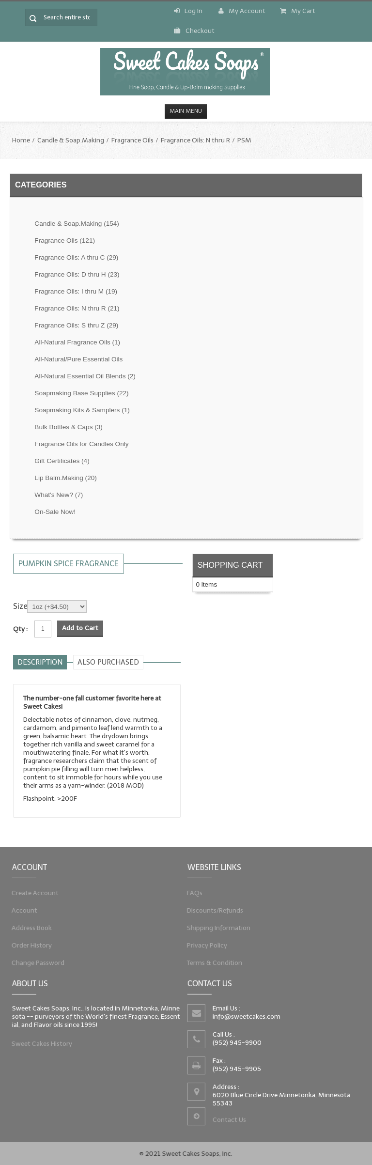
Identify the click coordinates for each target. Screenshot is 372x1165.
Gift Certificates (61, 461)
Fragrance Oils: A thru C (76, 257)
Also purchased (108, 662)
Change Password (35, 966)
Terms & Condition (212, 966)
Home (21, 140)
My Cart (297, 11)
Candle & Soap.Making (70, 140)
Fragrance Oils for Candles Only (81, 444)
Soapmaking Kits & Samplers (81, 410)
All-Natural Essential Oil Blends (85, 376)
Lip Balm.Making (65, 478)
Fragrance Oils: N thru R (195, 140)
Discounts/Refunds (212, 909)
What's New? (58, 494)
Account (21, 909)
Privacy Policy (204, 947)
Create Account (32, 891)
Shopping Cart (230, 564)
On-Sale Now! (55, 511)
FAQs (190, 891)
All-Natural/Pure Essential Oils (78, 359)
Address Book (29, 928)
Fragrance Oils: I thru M (75, 291)
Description (39, 662)
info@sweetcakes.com (245, 1015)
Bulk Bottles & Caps (68, 427)
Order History (29, 947)
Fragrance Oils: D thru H (76, 274)
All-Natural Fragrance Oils (77, 342)
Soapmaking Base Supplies (81, 393)
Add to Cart (80, 628)
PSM (244, 140)
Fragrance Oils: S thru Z (76, 325)
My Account (241, 11)
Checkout (194, 31)
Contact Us (228, 1122)
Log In (188, 11)
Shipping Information (216, 928)
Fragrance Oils (132, 140)
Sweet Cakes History (39, 1045)
